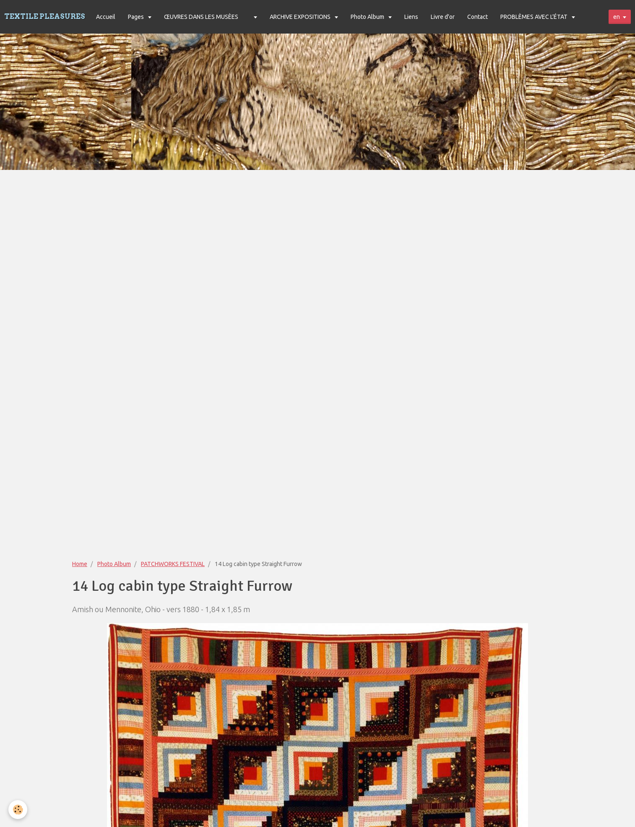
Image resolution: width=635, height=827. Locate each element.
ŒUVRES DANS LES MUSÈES (201, 16)
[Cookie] (17, 809)
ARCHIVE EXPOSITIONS (301, 16)
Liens (411, 16)
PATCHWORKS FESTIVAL (173, 564)
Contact (477, 16)
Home (79, 564)
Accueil (105, 16)
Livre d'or (443, 16)
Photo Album (368, 16)
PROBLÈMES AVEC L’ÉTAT (534, 16)
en (616, 16)
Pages (136, 16)
